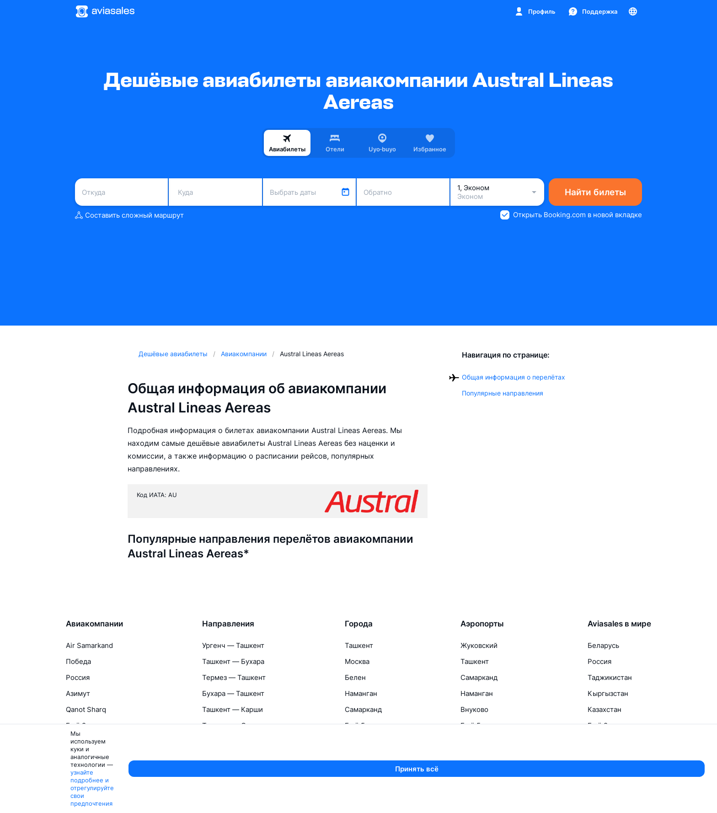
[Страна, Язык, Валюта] (633, 11)
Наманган (361, 693)
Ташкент (359, 645)
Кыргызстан (608, 693)
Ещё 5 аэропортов (490, 725)
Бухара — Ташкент (233, 693)
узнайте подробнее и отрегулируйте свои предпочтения (309, 802)
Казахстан (604, 709)
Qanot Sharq (86, 709)
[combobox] (121, 192)
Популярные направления (502, 393)
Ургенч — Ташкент (233, 645)
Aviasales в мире (619, 623)
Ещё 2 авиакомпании (101, 725)
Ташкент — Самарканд (240, 725)
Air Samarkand (89, 645)
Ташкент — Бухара (233, 661)
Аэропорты (482, 623)
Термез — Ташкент (234, 677)
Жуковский (479, 645)
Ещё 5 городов (369, 725)
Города (359, 623)
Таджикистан (610, 677)
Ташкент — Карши (232, 709)
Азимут (78, 693)
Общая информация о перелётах (513, 377)
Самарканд (363, 709)
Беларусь (603, 645)
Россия (78, 677)
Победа (78, 661)
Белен (355, 677)
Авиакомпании (94, 623)
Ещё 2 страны (611, 725)
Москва (357, 661)
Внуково (474, 709)
